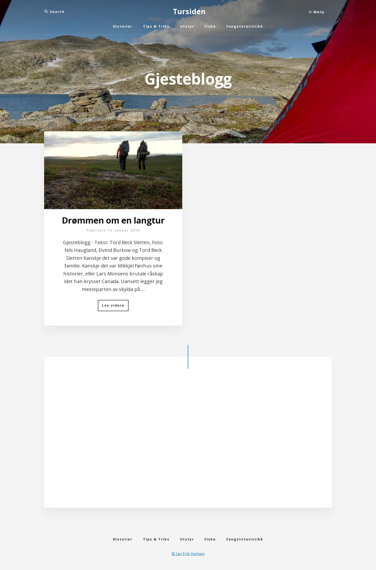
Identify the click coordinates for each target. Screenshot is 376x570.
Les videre (115, 307)
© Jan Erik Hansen (188, 553)
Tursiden (189, 11)
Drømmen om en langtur (113, 220)
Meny (317, 12)
